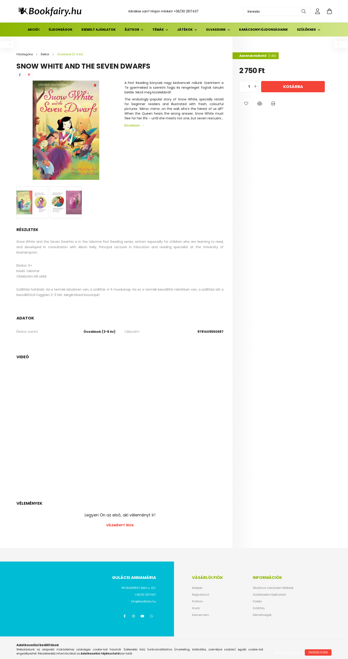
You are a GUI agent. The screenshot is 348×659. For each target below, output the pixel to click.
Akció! (34, 29)
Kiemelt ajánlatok (98, 29)
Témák (158, 29)
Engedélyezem (318, 652)
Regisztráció (200, 594)
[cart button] (329, 11)
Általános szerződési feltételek (273, 588)
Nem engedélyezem (288, 652)
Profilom (197, 601)
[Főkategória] (25, 54)
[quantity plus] (255, 86)
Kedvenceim (200, 615)
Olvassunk (216, 29)
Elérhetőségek (262, 615)
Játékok (185, 29)
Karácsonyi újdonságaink (263, 29)
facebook (124, 616)
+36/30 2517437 (186, 11)
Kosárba (293, 86)
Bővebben (132, 125)
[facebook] (19, 75)
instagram (133, 616)
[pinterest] (28, 75)
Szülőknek (307, 29)
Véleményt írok (120, 525)
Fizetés (257, 601)
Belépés (197, 588)
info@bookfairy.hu (143, 601)
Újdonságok (60, 29)
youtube (142, 616)
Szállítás (259, 608)
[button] (246, 103)
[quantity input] (249, 86)
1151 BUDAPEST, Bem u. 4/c (138, 588)
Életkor (132, 29)
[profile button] (317, 11)
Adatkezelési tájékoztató (269, 594)
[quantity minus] (243, 86)
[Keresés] (276, 11)
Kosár (196, 608)
